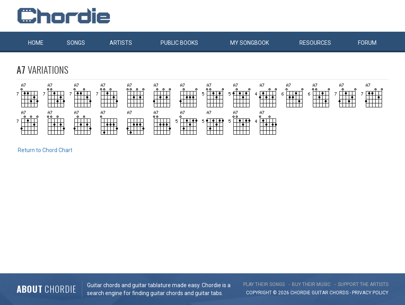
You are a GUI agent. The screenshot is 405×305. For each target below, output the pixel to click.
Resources (315, 43)
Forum (367, 43)
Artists (121, 43)
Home (36, 43)
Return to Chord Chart (45, 150)
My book (249, 43)
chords (338, 292)
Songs (76, 43)
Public (179, 43)
